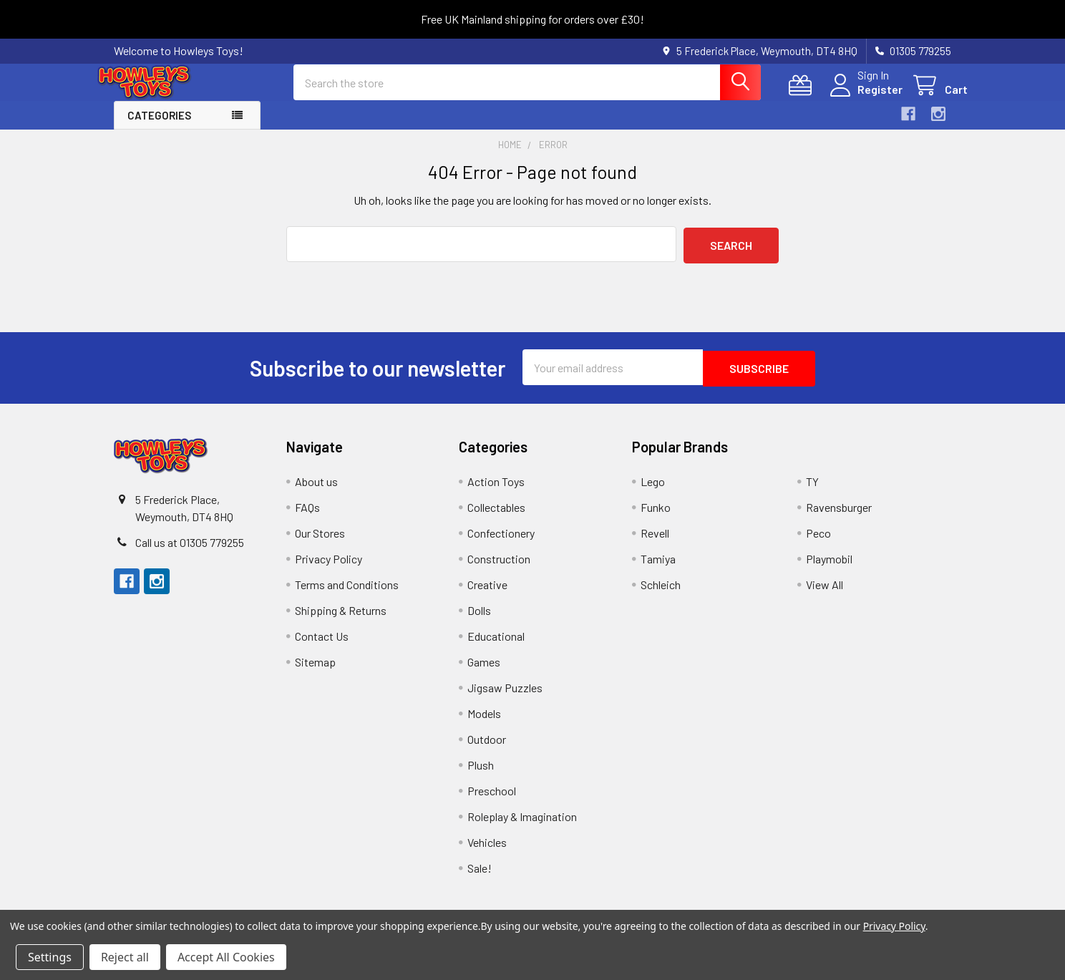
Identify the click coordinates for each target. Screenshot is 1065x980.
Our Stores (320, 542)
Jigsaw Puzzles (505, 697)
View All (824, 594)
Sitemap (315, 671)
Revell (655, 542)
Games (483, 671)
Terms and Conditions (347, 594)
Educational (496, 645)
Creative (487, 594)
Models (484, 722)
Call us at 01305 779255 (189, 551)
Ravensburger (839, 516)
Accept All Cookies (226, 957)
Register (863, 98)
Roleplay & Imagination (522, 826)
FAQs (307, 516)
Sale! (479, 877)
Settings (50, 957)
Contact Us (322, 645)
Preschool (491, 800)
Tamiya (658, 568)
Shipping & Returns (340, 619)
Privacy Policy (328, 568)
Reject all (125, 957)
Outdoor (486, 748)
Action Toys (496, 491)
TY (812, 491)
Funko (656, 516)
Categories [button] (159, 127)
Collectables (496, 516)
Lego (653, 491)
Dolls (479, 619)
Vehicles (487, 851)
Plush (480, 774)
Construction (498, 568)
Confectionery (501, 542)
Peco (818, 542)
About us (316, 491)
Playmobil (829, 568)
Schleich (661, 594)
